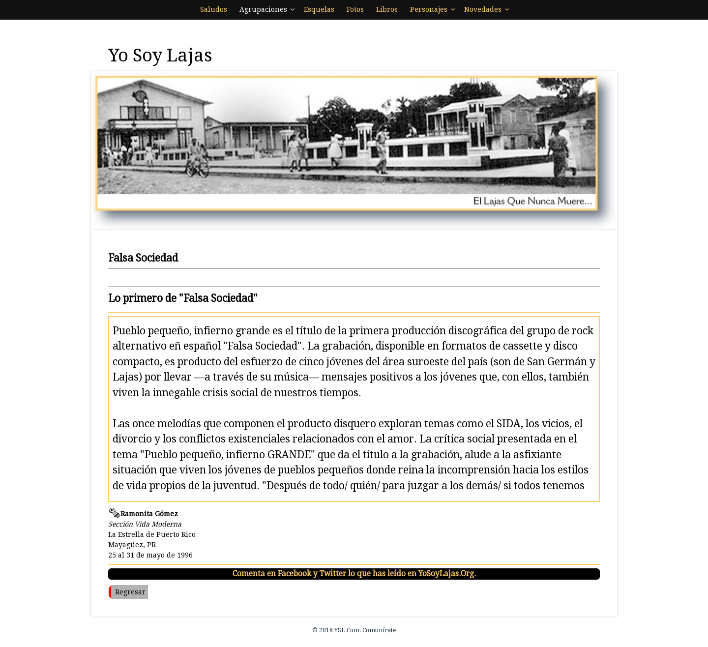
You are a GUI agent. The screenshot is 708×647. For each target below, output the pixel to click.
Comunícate (379, 630)
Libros (387, 9)
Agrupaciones (263, 9)
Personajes (428, 9)
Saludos (213, 9)
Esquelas (319, 9)
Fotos (355, 9)
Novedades (483, 9)
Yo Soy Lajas (160, 55)
